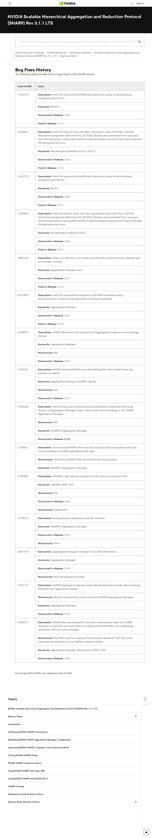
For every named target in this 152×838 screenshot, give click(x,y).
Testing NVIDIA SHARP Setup (22, 755)
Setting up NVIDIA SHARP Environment (28, 732)
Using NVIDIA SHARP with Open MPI (26, 770)
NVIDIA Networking (56, 52)
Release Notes (15, 716)
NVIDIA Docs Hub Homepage (29, 52)
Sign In (140, 3)
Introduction (14, 724)
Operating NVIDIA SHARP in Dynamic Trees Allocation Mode (38, 747)
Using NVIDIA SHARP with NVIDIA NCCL (28, 778)
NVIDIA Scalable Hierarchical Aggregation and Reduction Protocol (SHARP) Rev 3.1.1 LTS (52, 708)
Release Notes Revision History (23, 802)
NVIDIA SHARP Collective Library (24, 763)
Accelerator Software (80, 52)
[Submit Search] (138, 42)
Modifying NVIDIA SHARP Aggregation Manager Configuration (39, 739)
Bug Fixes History (68, 56)
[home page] (67, 3)
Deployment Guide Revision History (26, 794)
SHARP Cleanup (16, 786)
